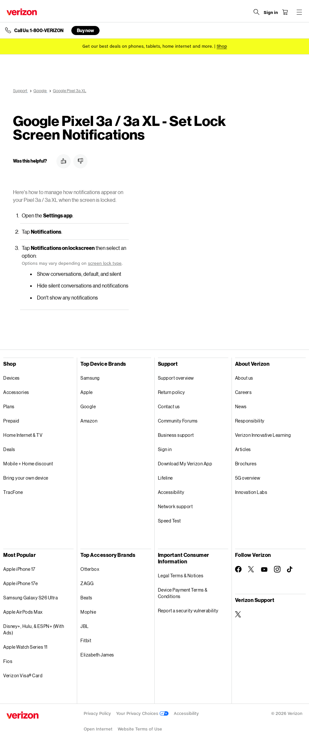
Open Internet (98, 729)
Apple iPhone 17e (20, 583)
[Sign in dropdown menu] (271, 12)
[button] (63, 161)
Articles (243, 449)
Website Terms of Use (140, 729)
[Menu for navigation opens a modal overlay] (299, 12)
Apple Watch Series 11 (25, 647)
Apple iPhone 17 (19, 569)
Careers (243, 392)
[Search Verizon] (256, 12)
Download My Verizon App (185, 463)
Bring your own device (25, 478)
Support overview (176, 378)
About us (244, 378)
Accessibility (171, 492)
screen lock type (105, 263)
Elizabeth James (97, 654)
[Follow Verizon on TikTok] (290, 569)
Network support (175, 506)
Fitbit (85, 640)
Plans (9, 406)
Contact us (169, 406)
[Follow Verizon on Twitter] (251, 569)
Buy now (85, 30)
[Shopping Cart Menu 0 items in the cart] (285, 12)
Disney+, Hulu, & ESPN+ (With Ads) (33, 629)
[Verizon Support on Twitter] (238, 614)
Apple (86, 392)
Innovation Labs (251, 492)
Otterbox (89, 569)
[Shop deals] (222, 46)
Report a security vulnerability (188, 610)
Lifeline (165, 478)
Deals (9, 449)
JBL (84, 626)
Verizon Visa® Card (22, 675)
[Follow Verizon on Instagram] (277, 569)
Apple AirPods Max (23, 612)
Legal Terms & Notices (181, 575)
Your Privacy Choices (142, 713)
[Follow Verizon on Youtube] (264, 569)
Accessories (16, 392)
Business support (176, 435)
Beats (86, 597)
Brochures (246, 463)
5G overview (247, 478)
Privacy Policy (97, 713)
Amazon (88, 420)
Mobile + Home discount (28, 463)
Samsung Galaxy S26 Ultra (30, 597)
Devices (11, 378)
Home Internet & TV (22, 435)
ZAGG (86, 583)
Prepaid (11, 420)
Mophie (88, 612)
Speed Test (169, 520)
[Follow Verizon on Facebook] (238, 569)
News (241, 406)
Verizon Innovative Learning (263, 435)
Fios (7, 661)
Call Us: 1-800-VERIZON (39, 30)
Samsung (90, 378)
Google (88, 406)
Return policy (171, 392)
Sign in (165, 449)
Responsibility (250, 420)
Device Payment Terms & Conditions (183, 593)
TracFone (13, 492)
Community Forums (178, 420)
